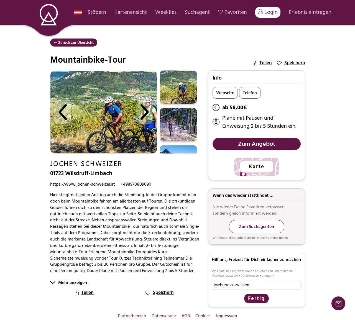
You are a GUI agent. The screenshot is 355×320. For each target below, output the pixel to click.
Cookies (203, 315)
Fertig (256, 298)
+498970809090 (136, 184)
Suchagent (197, 12)
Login (268, 12)
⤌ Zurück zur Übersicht (74, 42)
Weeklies (166, 12)
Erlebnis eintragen (310, 12)
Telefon (250, 92)
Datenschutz (164, 315)
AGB (186, 315)
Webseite (225, 92)
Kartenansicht (130, 12)
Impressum (226, 315)
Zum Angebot (256, 144)
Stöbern (97, 12)
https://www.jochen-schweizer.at (82, 184)
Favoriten (232, 12)
